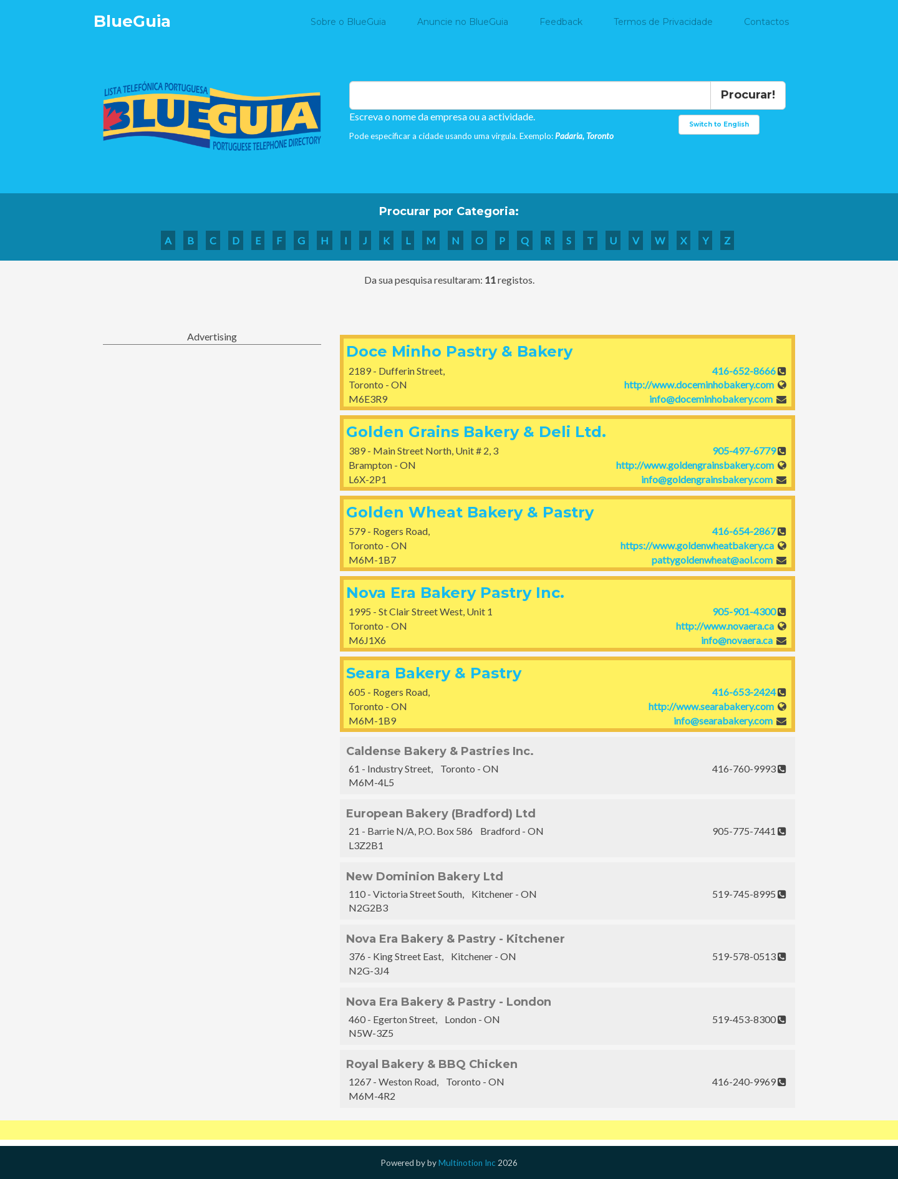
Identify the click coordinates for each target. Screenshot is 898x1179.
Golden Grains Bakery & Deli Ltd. (476, 432)
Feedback (560, 21)
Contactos (766, 21)
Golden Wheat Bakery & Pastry (470, 512)
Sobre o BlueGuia (348, 21)
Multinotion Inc (467, 1163)
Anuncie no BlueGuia (462, 21)
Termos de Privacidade (663, 21)
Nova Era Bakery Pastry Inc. (455, 593)
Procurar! (748, 95)
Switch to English (719, 124)
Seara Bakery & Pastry (433, 673)
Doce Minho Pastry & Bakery (459, 351)
